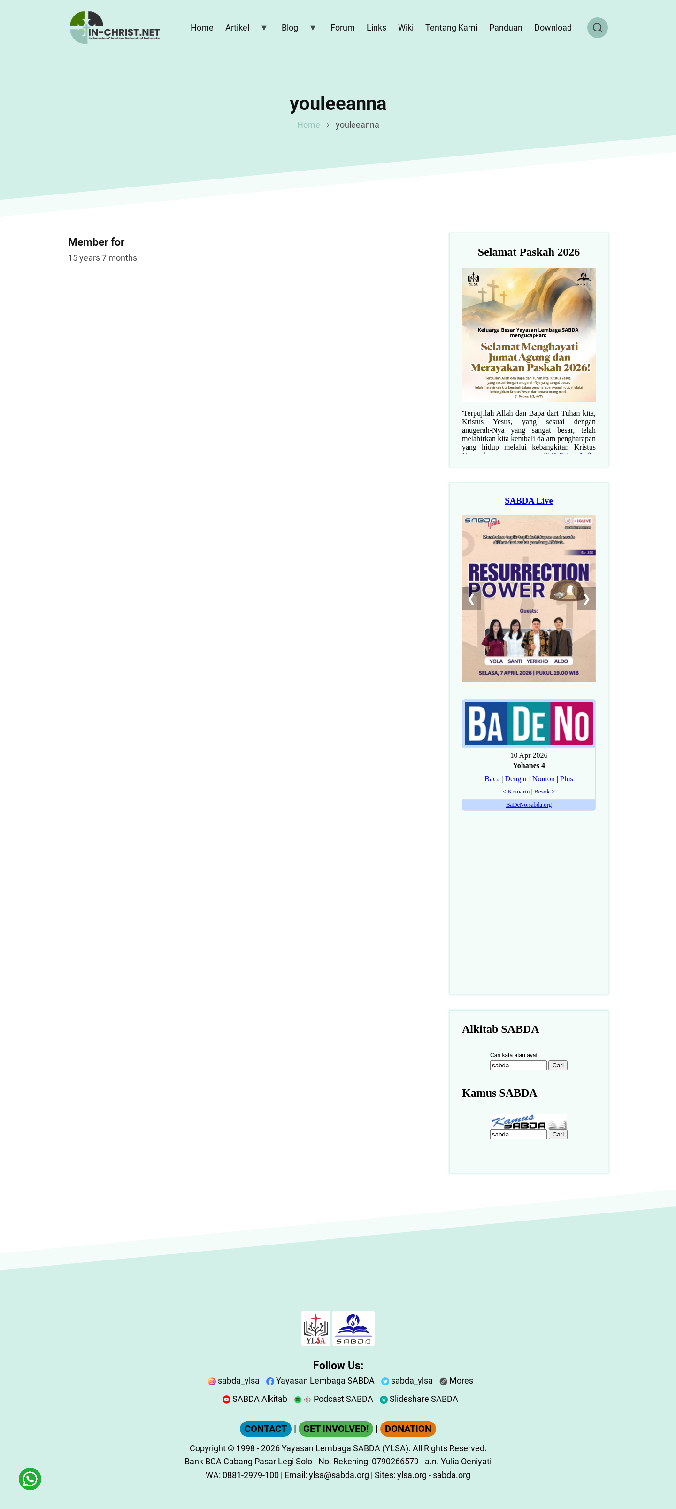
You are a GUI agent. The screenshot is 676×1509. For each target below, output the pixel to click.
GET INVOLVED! (336, 1428)
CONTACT (266, 1428)
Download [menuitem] (553, 27)
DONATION (408, 1428)
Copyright (208, 1448)
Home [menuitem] (202, 27)
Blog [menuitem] (297, 30)
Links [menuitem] (376, 27)
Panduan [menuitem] (505, 27)
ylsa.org (412, 1475)
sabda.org (451, 1475)
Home (308, 125)
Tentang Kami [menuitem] (451, 27)
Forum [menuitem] (342, 27)
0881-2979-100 (251, 1475)
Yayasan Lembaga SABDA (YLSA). (346, 1448)
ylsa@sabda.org (339, 1475)
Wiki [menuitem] (406, 27)
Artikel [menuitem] (245, 30)
